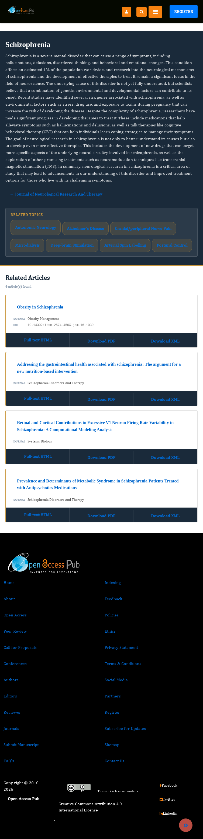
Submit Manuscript (21, 744)
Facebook (168, 785)
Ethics (110, 631)
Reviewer (12, 712)
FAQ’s (9, 760)
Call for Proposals (20, 647)
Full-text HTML (38, 340)
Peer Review (15, 631)
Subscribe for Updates (125, 728)
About (9, 598)
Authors (11, 679)
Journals (11, 728)
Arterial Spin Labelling (125, 245)
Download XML (165, 341)
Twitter (167, 799)
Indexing (113, 582)
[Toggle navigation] (155, 12)
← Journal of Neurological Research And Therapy (56, 194)
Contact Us (114, 760)
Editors (10, 696)
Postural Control (172, 245)
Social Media (116, 679)
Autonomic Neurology (35, 227)
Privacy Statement (121, 647)
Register (183, 11)
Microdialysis (27, 245)
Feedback (113, 598)
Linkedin (168, 813)
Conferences (15, 663)
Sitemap (112, 744)
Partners (113, 696)
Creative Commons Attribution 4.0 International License (90, 806)
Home (9, 582)
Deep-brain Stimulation (72, 245)
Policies (112, 614)
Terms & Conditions (123, 663)
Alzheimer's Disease (85, 228)
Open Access (15, 614)
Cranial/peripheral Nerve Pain (143, 228)
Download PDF (101, 341)
